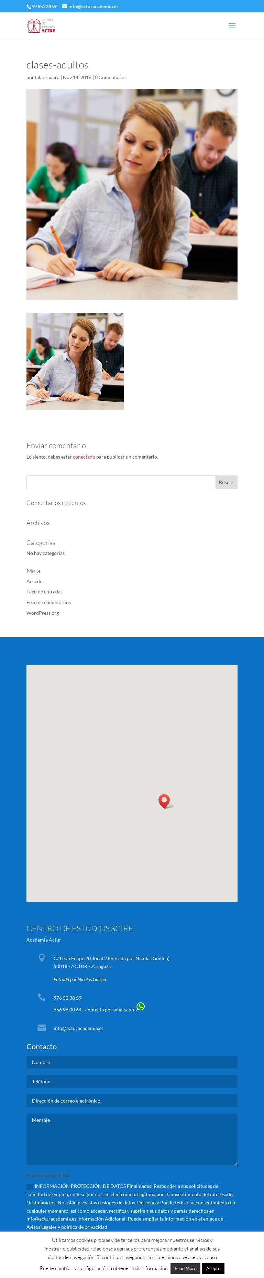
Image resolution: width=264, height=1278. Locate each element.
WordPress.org (42, 613)
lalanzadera (47, 77)
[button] (166, 801)
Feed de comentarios (48, 602)
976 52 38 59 (67, 998)
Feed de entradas (44, 591)
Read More (185, 1268)
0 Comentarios (110, 77)
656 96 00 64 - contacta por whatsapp (99, 1009)
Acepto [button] (213, 1268)
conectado (84, 457)
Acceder (35, 581)
